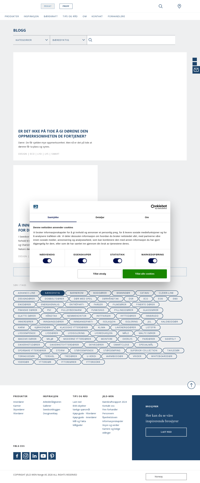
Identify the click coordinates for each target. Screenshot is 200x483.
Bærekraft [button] (51, 16)
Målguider (78, 425)
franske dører (27, 310)
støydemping (111, 350)
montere (106, 338)
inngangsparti (83, 321)
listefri (151, 327)
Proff (72, 6)
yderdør (23, 361)
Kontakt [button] (97, 16)
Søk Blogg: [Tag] (68, 40)
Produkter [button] (12, 16)
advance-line (26, 292)
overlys (127, 338)
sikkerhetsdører (29, 344)
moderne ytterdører (77, 338)
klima (101, 327)
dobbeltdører (54, 298)
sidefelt (170, 338)
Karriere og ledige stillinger (111, 430)
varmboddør (114, 356)
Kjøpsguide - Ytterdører (84, 413)
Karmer (17, 405)
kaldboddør (169, 321)
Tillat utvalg (99, 273)
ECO (145, 298)
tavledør (173, 350)
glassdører (150, 310)
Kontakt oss (108, 405)
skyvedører (96, 344)
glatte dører (27, 315)
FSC (49, 310)
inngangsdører (53, 321)
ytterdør (45, 361)
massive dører (27, 338)
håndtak (51, 315)
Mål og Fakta (79, 421)
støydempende (83, 350)
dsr (131, 298)
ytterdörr (93, 361)
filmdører (119, 304)
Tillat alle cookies (144, 273)
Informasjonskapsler (112, 421)
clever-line (166, 292)
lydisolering (76, 333)
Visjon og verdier (110, 425)
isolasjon (109, 321)
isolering (131, 321)
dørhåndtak (110, 298)
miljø (50, 338)
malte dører (147, 333)
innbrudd (152, 315)
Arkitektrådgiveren (52, 401)
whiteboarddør (161, 356)
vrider (137, 356)
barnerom (76, 292)
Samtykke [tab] (53, 217)
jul (149, 321)
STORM (60, 350)
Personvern (108, 413)
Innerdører (18, 401)
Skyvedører (19, 409)
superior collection (143, 350)
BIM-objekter (79, 405)
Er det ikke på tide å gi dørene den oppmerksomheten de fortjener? (53, 134)
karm (21, 327)
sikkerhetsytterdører (64, 344)
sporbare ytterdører (32, 350)
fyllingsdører (123, 310)
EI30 (160, 298)
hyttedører (128, 315)
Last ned (77, 401)
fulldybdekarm (71, 310)
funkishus (97, 310)
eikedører (24, 304)
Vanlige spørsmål (81, 409)
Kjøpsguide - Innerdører (85, 417)
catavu (144, 292)
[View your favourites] (170, 6)
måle (125, 333)
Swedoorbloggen (51, 409)
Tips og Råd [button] (70, 16)
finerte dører (145, 304)
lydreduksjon (103, 333)
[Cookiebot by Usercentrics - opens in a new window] (153, 207)
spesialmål (146, 344)
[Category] (31, 40)
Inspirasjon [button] (31, 16)
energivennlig (50, 304)
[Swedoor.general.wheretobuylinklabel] (179, 6)
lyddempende (27, 333)
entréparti (77, 304)
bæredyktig (52, 292)
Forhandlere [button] (116, 16)
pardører (148, 338)
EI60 (175, 298)
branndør (123, 292)
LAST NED (166, 432)
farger (98, 304)
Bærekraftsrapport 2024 (114, 401)
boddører (100, 292)
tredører (71, 356)
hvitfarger (103, 315)
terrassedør (26, 356)
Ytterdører (18, 413)
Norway (155, 477)
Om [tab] (147, 217)
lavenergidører (125, 327)
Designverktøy (50, 413)
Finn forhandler (110, 409)
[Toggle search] (160, 6)
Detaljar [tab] (100, 217)
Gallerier (47, 405)
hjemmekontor (76, 315)
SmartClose (121, 344)
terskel (50, 356)
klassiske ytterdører (74, 327)
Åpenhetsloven (109, 417)
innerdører (25, 321)
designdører (26, 298)
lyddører (51, 333)
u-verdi (91, 356)
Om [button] (85, 16)
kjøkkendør (42, 327)
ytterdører (68, 361)
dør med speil (83, 298)
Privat (54, 6)
